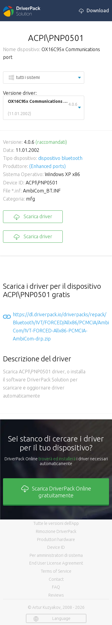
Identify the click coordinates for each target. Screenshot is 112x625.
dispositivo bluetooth (60, 158)
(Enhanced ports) (47, 166)
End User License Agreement (56, 563)
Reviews (56, 595)
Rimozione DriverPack (56, 531)
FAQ (56, 587)
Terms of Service (56, 571)
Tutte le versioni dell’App (56, 523)
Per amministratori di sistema (56, 555)
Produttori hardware (56, 539)
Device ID (56, 547)
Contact (56, 579)
